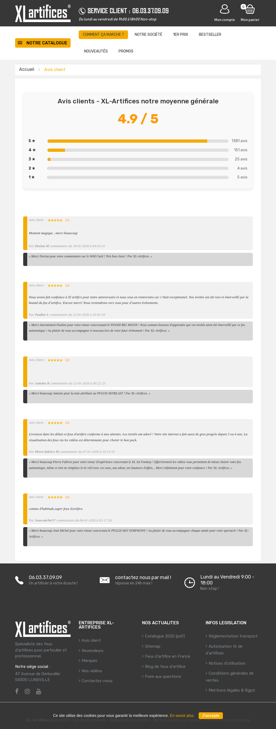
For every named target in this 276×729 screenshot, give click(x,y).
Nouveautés (96, 51)
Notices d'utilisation (227, 663)
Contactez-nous (97, 680)
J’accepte (210, 715)
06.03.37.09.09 (150, 11)
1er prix (180, 34)
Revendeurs (93, 650)
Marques (89, 660)
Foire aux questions (163, 676)
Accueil (26, 69)
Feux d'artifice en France (167, 656)
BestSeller (210, 34)
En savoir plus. (182, 715)
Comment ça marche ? (103, 34)
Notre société (148, 34)
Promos (126, 51)
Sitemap (152, 646)
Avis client (91, 640)
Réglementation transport (233, 636)
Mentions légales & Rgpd (232, 690)
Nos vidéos (92, 670)
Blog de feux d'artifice (165, 666)
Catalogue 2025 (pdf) (165, 636)
